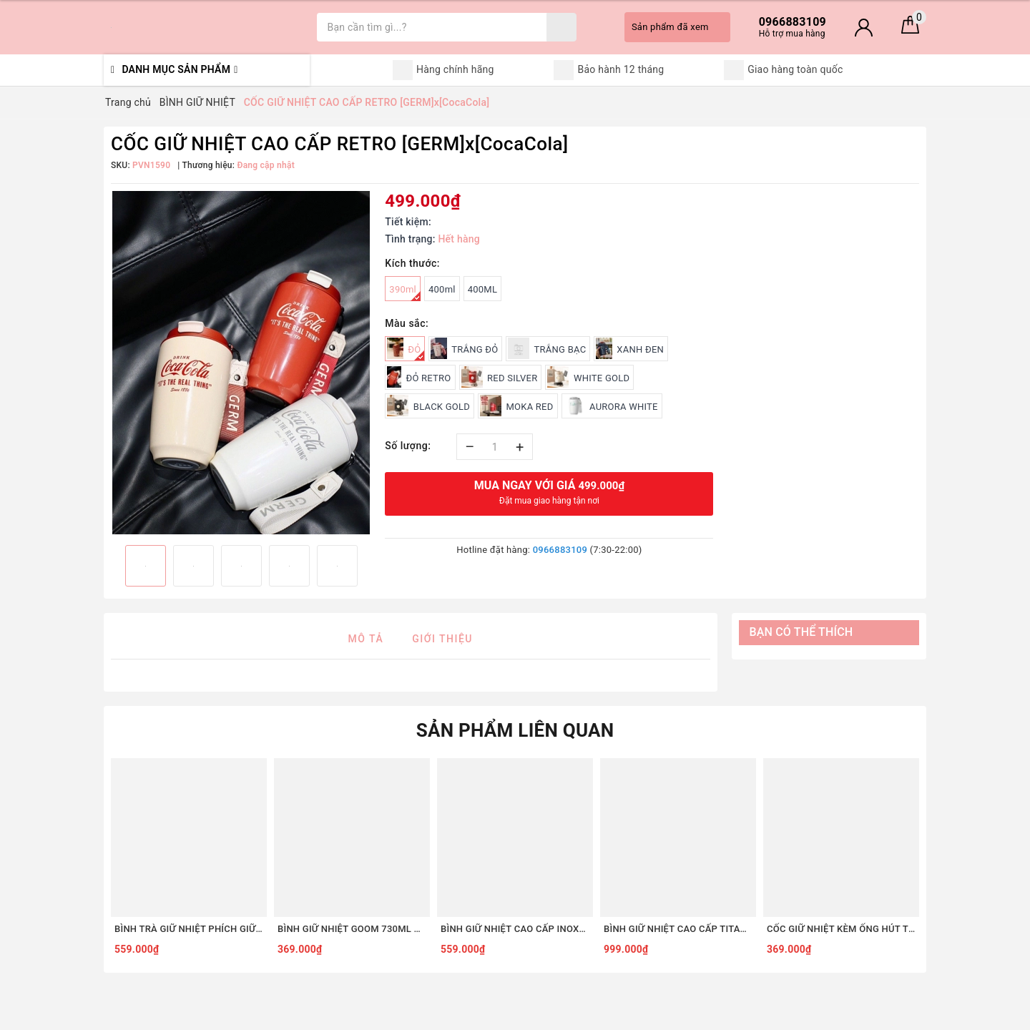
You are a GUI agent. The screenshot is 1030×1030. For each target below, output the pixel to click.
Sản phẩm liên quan (515, 730)
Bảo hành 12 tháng (609, 70)
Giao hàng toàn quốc (783, 70)
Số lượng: (408, 445)
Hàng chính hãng (443, 70)
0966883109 (560, 549)
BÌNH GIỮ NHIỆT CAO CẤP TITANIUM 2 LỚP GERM (678, 928)
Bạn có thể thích (801, 632)
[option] (241, 362)
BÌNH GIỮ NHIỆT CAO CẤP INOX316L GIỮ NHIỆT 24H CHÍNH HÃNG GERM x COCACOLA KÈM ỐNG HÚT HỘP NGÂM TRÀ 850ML (515, 928)
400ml (442, 289)
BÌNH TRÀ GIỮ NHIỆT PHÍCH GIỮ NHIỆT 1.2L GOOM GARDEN (188, 928)
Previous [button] (111, 566)
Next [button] (370, 566)
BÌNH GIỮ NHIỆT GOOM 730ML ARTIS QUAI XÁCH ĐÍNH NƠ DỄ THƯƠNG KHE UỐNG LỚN (352, 928)
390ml (405, 292)
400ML (482, 289)
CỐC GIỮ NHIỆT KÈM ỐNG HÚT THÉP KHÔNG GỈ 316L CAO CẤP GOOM (841, 928)
